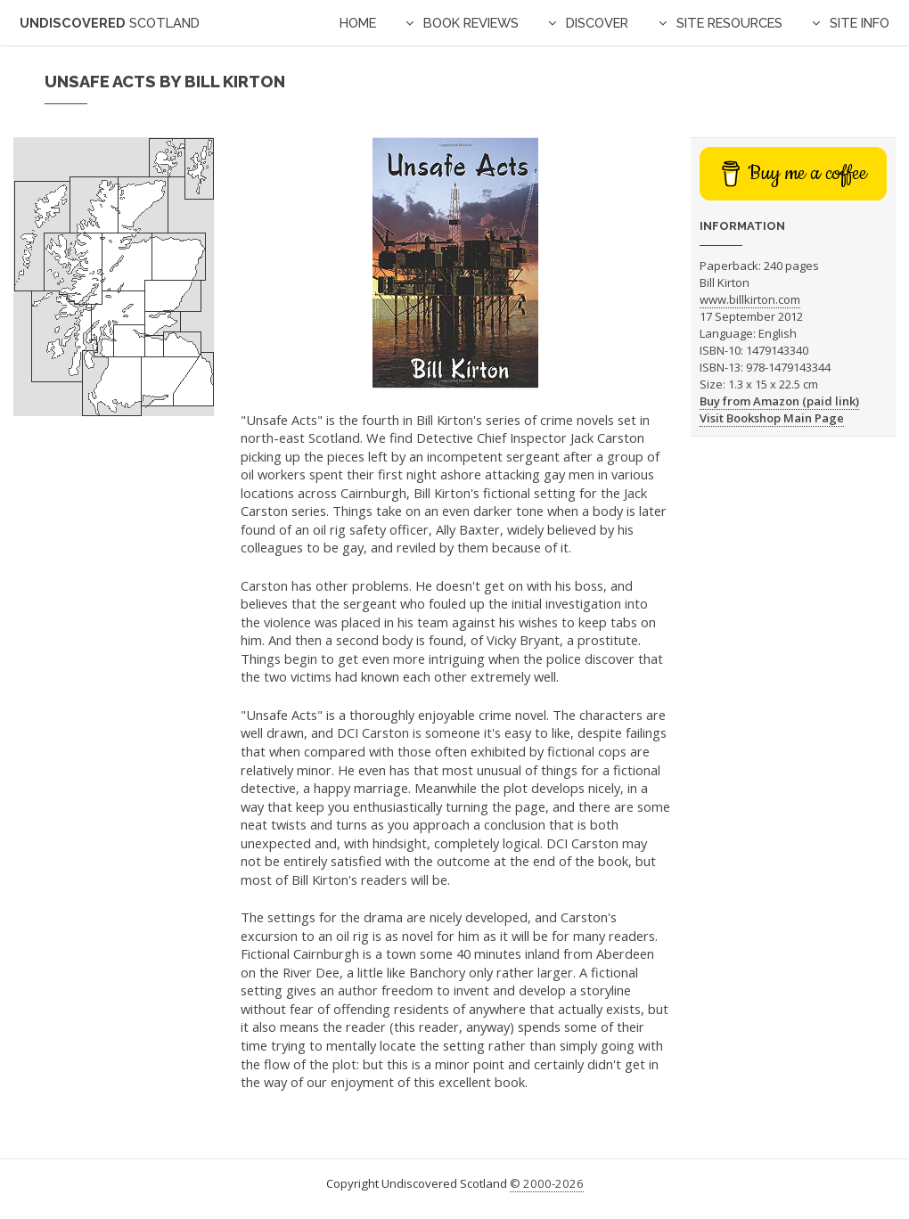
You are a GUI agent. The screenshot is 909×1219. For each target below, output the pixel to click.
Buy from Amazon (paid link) (779, 401)
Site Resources (729, 22)
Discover (597, 22)
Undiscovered (110, 22)
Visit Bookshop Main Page (772, 418)
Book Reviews (471, 22)
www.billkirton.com (750, 299)
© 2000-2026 (547, 1183)
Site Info (859, 22)
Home (358, 22)
